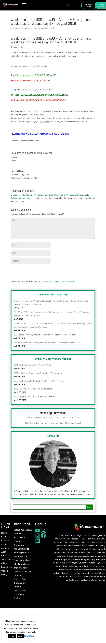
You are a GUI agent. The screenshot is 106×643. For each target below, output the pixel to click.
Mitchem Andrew (17, 28)
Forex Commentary (40, 28)
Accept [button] (12, 636)
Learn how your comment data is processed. (58, 281)
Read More (29, 636)
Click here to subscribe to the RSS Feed (31, 153)
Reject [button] (20, 636)
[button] (68, 5)
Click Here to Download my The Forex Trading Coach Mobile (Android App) (53, 423)
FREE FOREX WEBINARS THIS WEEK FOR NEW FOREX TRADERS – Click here (40, 134)
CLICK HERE (45, 121)
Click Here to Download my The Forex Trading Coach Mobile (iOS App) (53, 417)
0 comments (52, 28)
